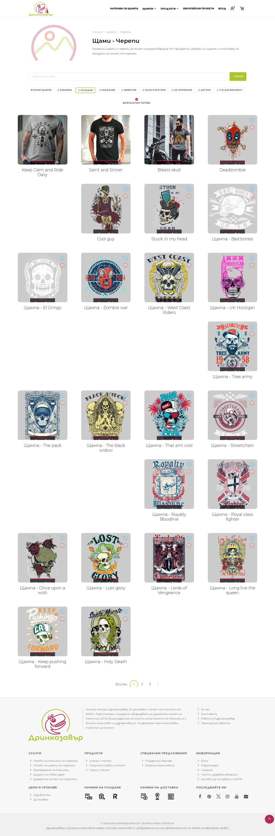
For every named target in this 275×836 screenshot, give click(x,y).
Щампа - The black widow (106, 448)
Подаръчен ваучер (158, 760)
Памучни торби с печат (107, 765)
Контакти (209, 714)
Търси (238, 76)
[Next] (158, 684)
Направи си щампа (124, 8)
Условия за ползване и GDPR (221, 779)
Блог (204, 760)
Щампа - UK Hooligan (232, 307)
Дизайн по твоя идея (48, 774)
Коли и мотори (154, 90)
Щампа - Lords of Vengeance (169, 590)
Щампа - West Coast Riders (169, 310)
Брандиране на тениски (51, 770)
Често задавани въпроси (219, 774)
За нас (205, 709)
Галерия (207, 770)
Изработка (41, 795)
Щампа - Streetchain (232, 445)
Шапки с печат (100, 760)
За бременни (182, 90)
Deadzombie (232, 170)
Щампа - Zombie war (106, 307)
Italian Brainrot (230, 90)
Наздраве (107, 90)
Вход (222, 8)
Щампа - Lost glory (105, 588)
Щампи (149, 8)
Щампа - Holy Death (106, 661)
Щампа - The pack (42, 445)
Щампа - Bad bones (232, 238)
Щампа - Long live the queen (232, 590)
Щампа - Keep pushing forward (42, 664)
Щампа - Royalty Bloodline (169, 517)
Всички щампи (41, 90)
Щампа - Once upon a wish (42, 590)
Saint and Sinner (106, 170)
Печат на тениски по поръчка (55, 760)
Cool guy (106, 238)
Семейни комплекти (160, 765)
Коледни (85, 90)
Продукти (170, 8)
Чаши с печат (99, 770)
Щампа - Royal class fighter (232, 517)
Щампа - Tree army (232, 376)
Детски (204, 90)
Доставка (40, 799)
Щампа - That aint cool (169, 445)
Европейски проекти (198, 8)
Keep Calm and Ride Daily (42, 172)
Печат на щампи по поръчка (54, 765)
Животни (128, 90)
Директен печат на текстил (55, 779)
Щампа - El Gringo (42, 307)
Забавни (64, 90)
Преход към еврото (216, 723)
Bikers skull (169, 170)
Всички (121, 684)
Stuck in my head (169, 238)
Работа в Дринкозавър (218, 718)
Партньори (209, 765)
